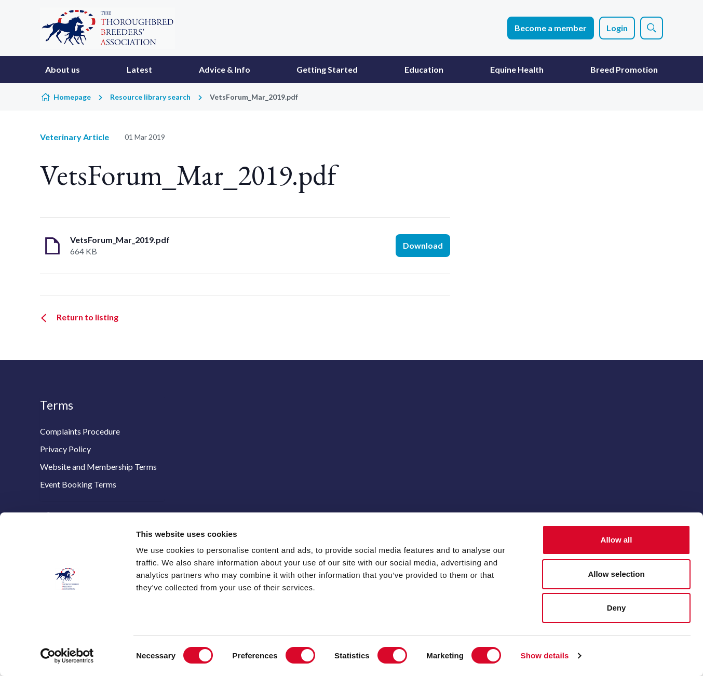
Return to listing (87, 317)
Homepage (72, 96)
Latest (139, 69)
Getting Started (327, 69)
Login (617, 28)
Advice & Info (224, 69)
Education (423, 69)
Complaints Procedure (80, 431)
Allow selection (616, 574)
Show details (545, 655)
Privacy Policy (65, 449)
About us (62, 69)
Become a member (551, 28)
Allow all (616, 539)
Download (423, 245)
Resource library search (150, 96)
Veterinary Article (74, 137)
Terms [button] (56, 405)
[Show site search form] (651, 28)
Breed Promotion (624, 69)
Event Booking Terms (78, 484)
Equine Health (517, 69)
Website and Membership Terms (98, 466)
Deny (616, 607)
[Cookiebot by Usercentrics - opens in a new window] (67, 656)
